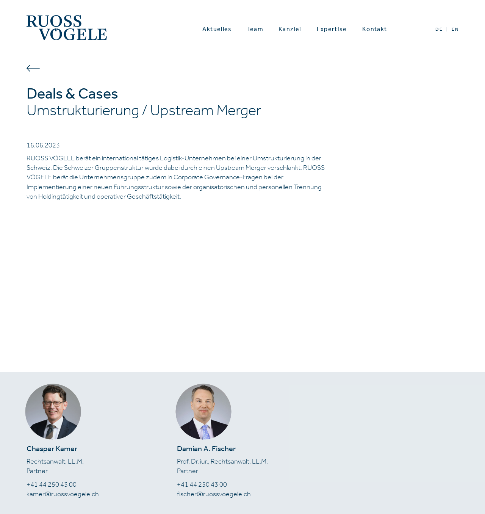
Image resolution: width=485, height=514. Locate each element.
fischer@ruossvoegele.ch (214, 494)
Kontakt (374, 29)
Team (255, 29)
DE (439, 29)
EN (455, 29)
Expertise (332, 29)
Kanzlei (290, 29)
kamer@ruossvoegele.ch (63, 494)
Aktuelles (217, 29)
